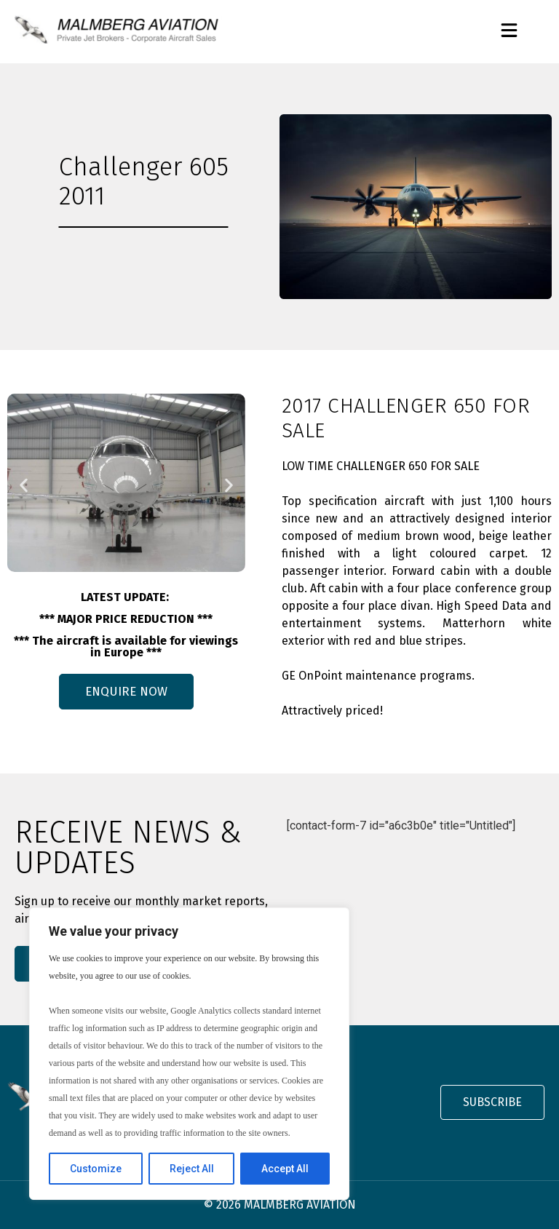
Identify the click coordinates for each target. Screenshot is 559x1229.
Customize (96, 1168)
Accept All (285, 1168)
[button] (508, 31)
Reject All (192, 1168)
